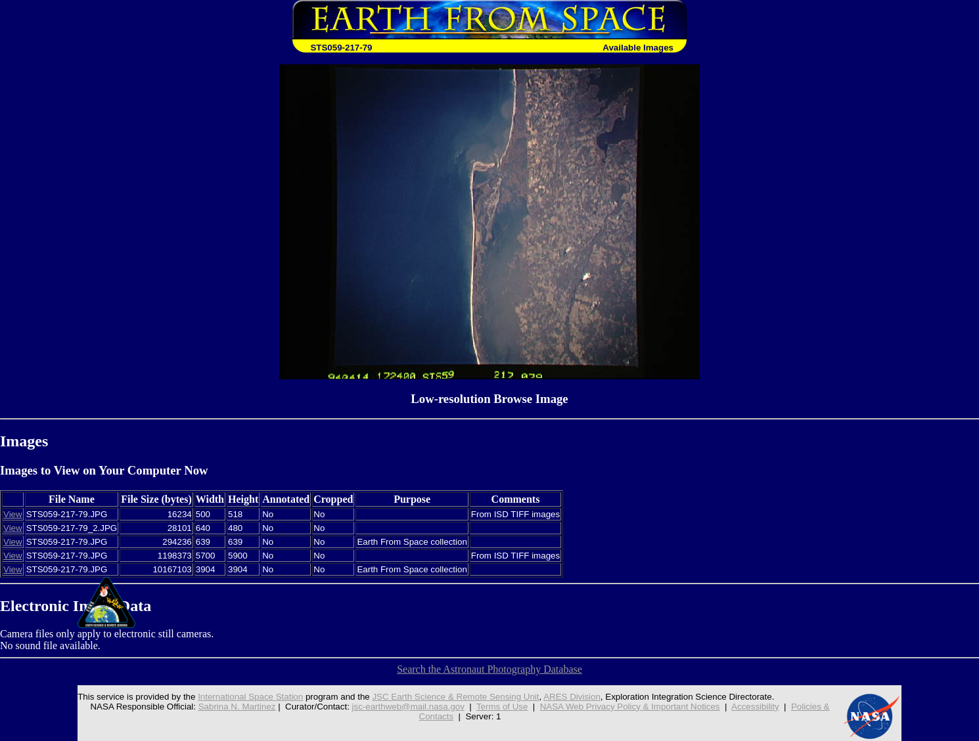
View (12, 514)
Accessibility (755, 706)
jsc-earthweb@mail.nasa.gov (408, 706)
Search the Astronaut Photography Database (489, 669)
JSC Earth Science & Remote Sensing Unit (455, 697)
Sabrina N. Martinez (237, 706)
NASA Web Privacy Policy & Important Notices (630, 706)
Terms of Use (502, 706)
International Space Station (250, 697)
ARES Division (572, 697)
